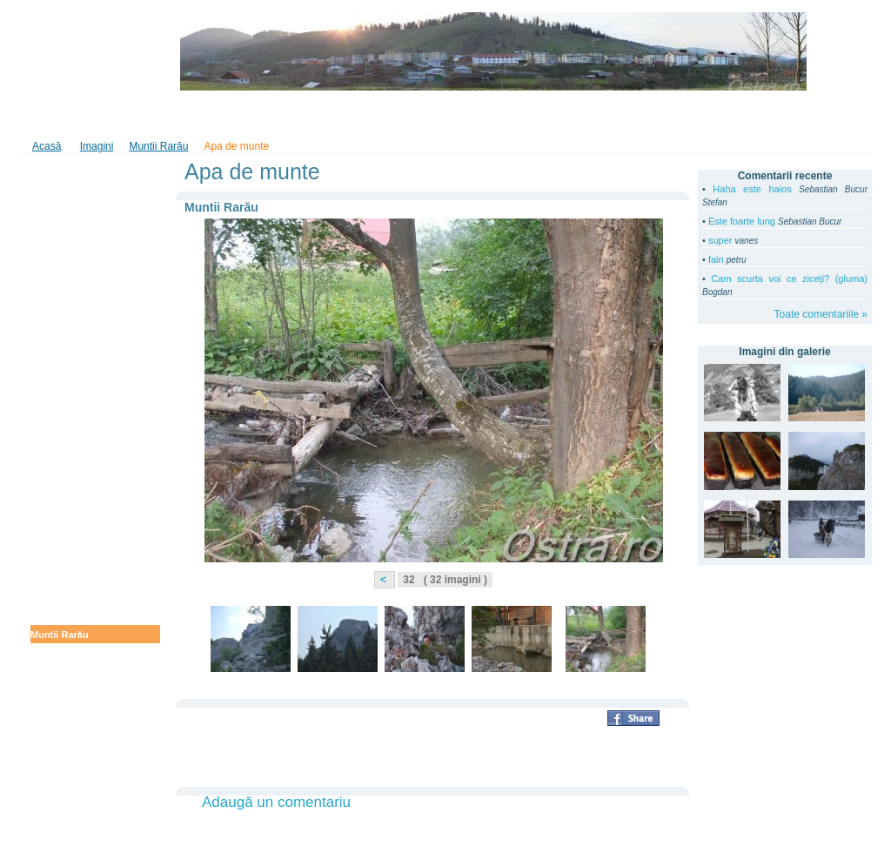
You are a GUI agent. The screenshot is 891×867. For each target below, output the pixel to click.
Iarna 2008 (53, 671)
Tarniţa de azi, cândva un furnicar (87, 436)
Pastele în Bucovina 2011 (87, 365)
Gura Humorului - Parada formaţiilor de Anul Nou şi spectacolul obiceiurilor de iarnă (90, 222)
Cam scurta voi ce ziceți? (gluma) (789, 278)
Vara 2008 (52, 707)
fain (716, 259)
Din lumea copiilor (518, 116)
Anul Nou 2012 (63, 188)
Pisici (43, 762)
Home (44, 116)
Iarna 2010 (53, 525)
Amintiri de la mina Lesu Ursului (85, 389)
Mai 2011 (50, 347)
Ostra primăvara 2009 (79, 543)
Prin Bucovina (62, 292)
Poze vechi (55, 653)
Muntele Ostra (62, 580)
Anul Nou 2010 (63, 506)
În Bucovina (325, 116)
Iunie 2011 (53, 311)
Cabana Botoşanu (71, 726)
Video (155, 116)
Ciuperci (49, 598)
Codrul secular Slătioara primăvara (85, 483)
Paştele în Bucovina (75, 459)
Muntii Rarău (59, 634)
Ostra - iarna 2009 (70, 561)
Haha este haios (752, 189)
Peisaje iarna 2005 (71, 744)
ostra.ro (77, 51)
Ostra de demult (67, 689)
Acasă (46, 146)
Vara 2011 (52, 274)
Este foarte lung (741, 221)
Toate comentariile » (821, 314)
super (720, 240)
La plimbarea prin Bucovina (93, 329)
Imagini (100, 116)
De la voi (50, 256)
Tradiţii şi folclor (415, 116)
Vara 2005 (52, 781)
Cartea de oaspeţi (233, 116)
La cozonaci (57, 616)
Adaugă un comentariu (276, 802)
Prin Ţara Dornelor (72, 412)
